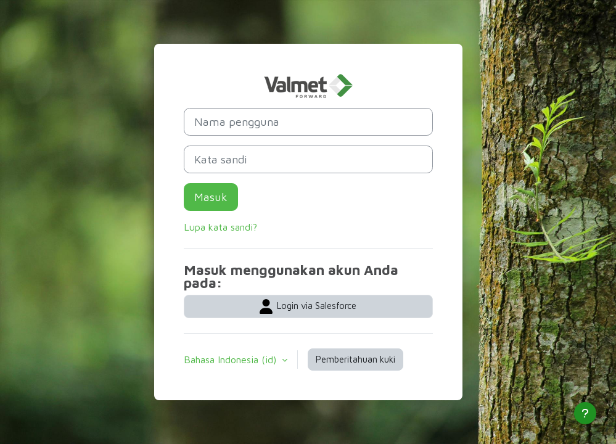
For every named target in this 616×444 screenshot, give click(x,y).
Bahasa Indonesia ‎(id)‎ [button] (231, 359)
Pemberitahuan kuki (355, 359)
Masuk (211, 197)
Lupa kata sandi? (220, 226)
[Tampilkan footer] (585, 413)
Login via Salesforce (308, 306)
